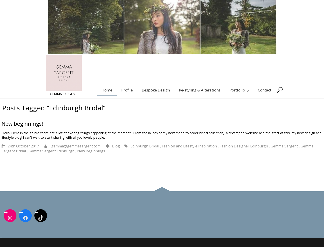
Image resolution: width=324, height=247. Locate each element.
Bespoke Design (156, 90)
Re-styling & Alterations (199, 90)
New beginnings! (22, 123)
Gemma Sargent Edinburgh (51, 151)
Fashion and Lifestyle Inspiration (189, 146)
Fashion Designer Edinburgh (244, 146)
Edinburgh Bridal (144, 146)
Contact (264, 90)
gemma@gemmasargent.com (76, 146)
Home (106, 90)
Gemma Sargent (284, 146)
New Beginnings (91, 151)
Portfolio (239, 90)
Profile (127, 90)
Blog (116, 146)
